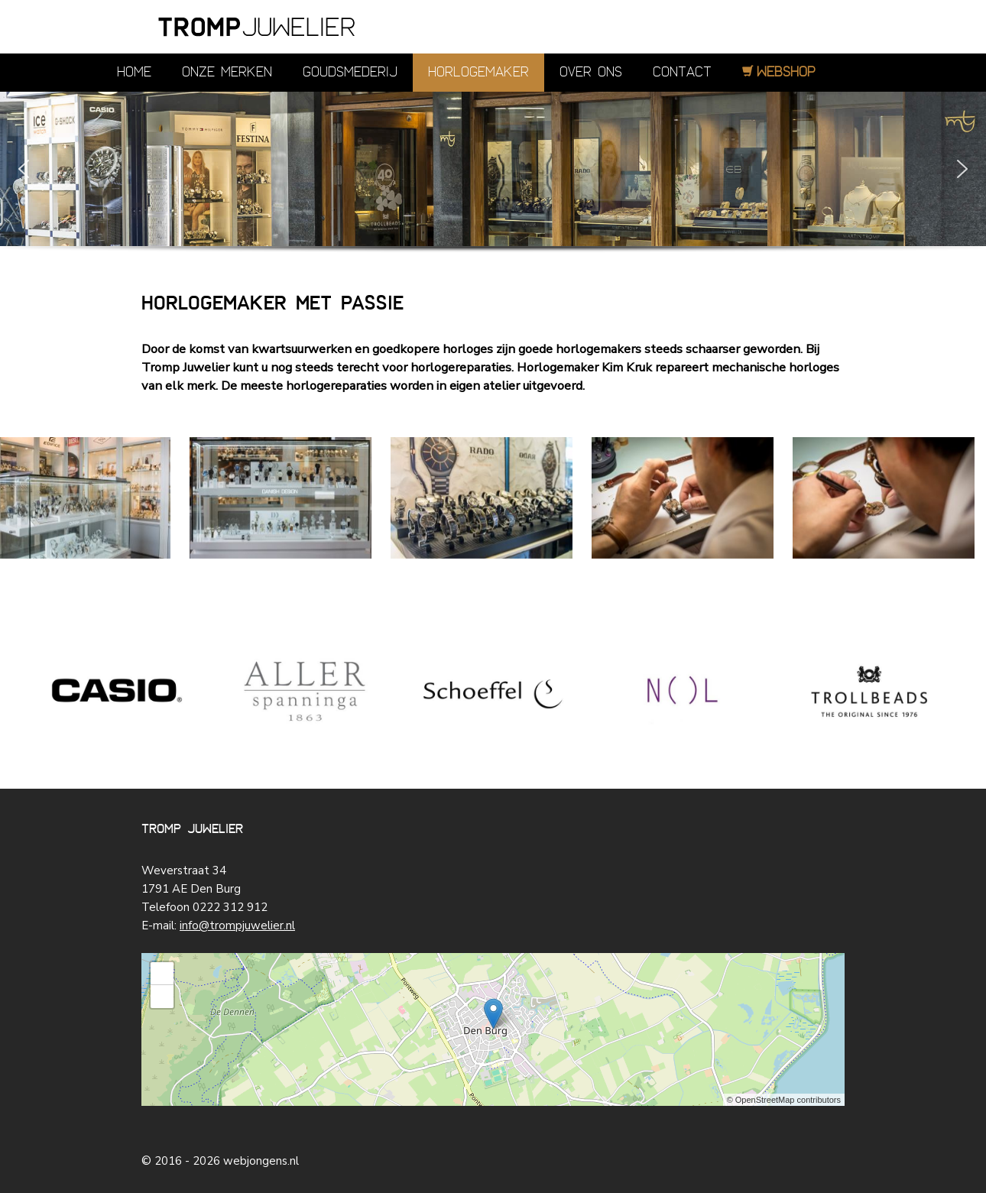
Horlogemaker (478, 72)
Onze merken (227, 72)
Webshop (786, 72)
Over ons (590, 72)
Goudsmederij (350, 72)
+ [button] (162, 973)
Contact (682, 72)
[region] (493, 191)
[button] (23, 169)
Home (134, 72)
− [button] (162, 996)
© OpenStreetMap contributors (784, 1099)
